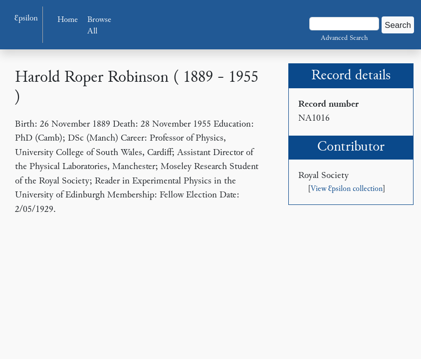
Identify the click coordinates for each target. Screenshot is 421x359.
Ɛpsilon (26, 18)
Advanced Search (344, 38)
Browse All (99, 26)
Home (67, 20)
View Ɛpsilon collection (347, 189)
